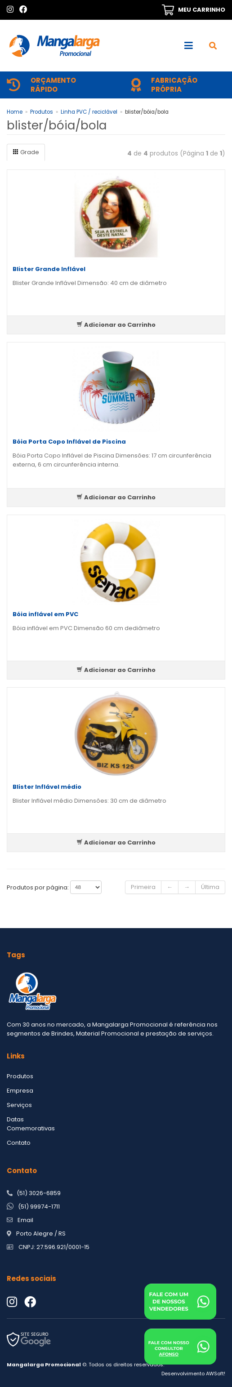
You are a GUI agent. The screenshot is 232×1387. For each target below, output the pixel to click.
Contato (19, 1142)
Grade (26, 152)
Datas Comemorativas (31, 1124)
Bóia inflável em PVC (45, 614)
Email (25, 1220)
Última (210, 887)
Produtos (41, 112)
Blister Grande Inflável (49, 269)
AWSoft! (215, 1373)
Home (14, 112)
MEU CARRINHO (201, 9)
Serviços (19, 1105)
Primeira (143, 887)
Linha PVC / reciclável (89, 112)
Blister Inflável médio (47, 786)
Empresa (20, 1090)
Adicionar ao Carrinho (116, 324)
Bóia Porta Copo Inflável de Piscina (69, 441)
